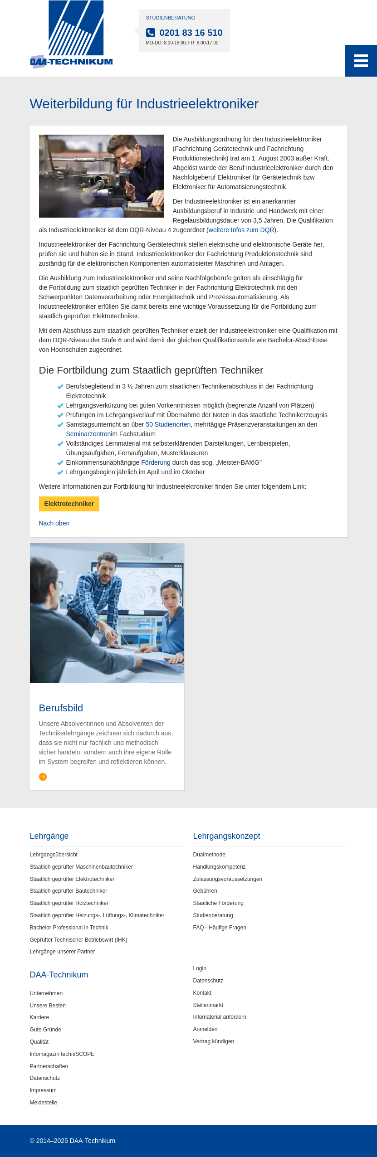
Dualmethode (209, 854)
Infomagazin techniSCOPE (62, 1054)
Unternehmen (46, 993)
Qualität (39, 1042)
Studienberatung (213, 915)
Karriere (39, 1017)
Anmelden (205, 1029)
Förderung (156, 462)
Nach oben (54, 523)
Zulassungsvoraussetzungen (228, 879)
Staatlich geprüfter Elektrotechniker (72, 879)
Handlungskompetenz (219, 867)
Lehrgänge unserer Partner (62, 951)
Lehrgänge (49, 836)
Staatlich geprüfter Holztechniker (69, 903)
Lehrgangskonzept (226, 836)
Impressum (43, 1090)
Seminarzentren (88, 434)
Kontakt (202, 993)
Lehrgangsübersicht (54, 854)
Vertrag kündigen (214, 1041)
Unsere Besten (48, 1005)
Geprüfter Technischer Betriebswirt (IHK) (78, 940)
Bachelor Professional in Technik (69, 927)
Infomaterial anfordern (219, 1017)
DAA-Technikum (59, 974)
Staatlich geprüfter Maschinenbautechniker (81, 867)
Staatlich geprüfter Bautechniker (69, 891)
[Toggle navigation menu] (361, 61)
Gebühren (205, 891)
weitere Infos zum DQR (241, 229)
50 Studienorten (168, 424)
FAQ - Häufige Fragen (219, 927)
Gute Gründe (45, 1029)
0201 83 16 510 (191, 33)
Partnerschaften (49, 1066)
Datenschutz (45, 1078)
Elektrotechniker (69, 503)
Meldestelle (44, 1102)
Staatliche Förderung (218, 903)
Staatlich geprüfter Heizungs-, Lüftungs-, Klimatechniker (97, 915)
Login (199, 968)
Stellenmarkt (208, 1005)
